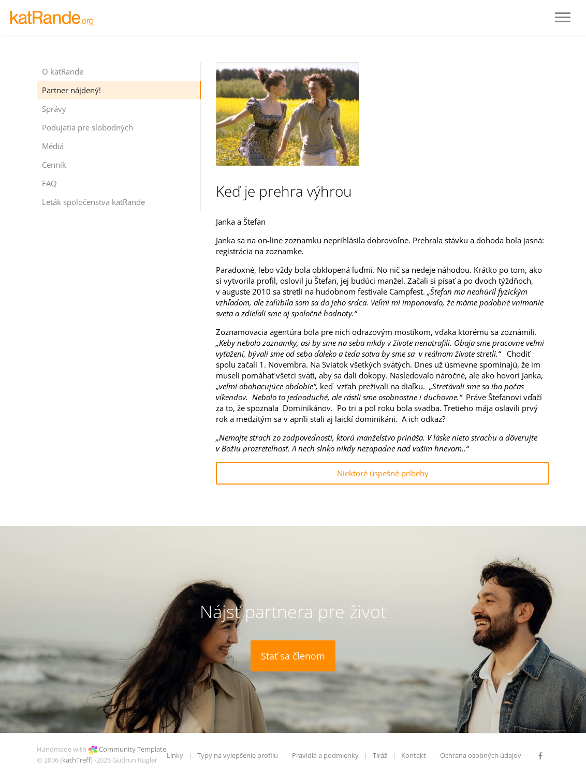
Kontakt (413, 755)
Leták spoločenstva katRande (93, 202)
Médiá (53, 146)
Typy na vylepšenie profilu (237, 755)
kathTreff (76, 760)
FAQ (49, 183)
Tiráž (380, 755)
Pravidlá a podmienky (325, 755)
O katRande (62, 71)
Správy (54, 109)
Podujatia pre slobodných (87, 127)
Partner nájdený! (71, 90)
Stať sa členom (293, 656)
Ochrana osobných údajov (480, 755)
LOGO (54, 18)
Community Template (132, 749)
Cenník (54, 164)
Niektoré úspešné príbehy (383, 473)
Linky (175, 755)
